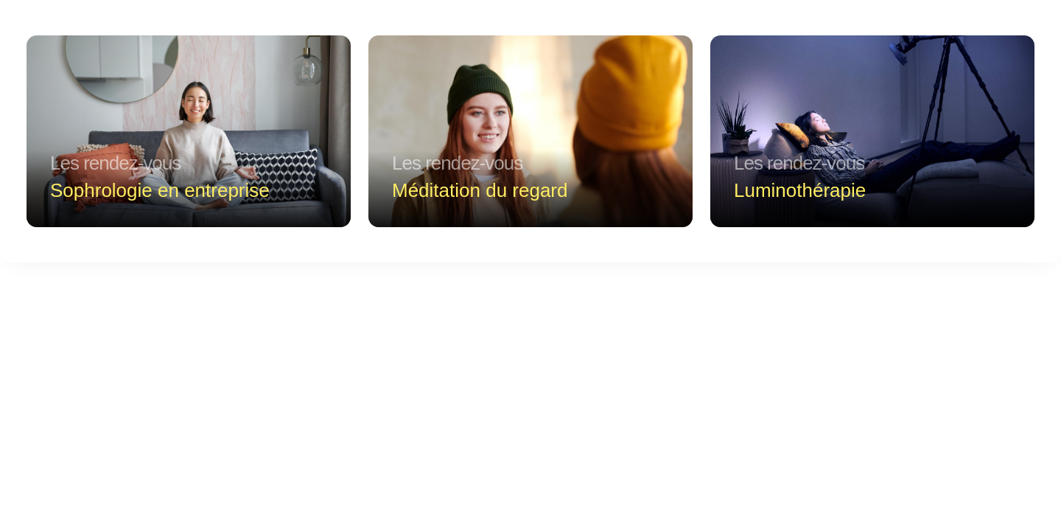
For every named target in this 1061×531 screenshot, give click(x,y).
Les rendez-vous (115, 163)
